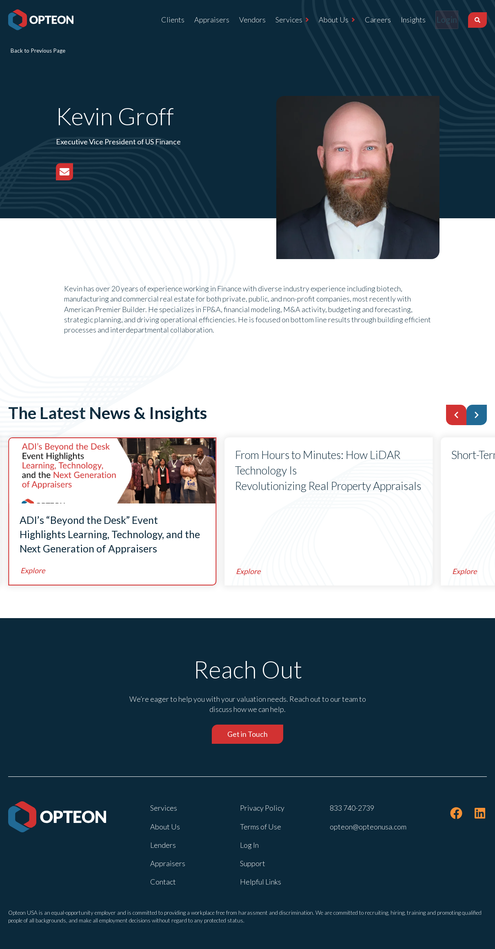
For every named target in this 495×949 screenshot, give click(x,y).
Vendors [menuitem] (242, 19)
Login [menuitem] (442, 19)
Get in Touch (247, 733)
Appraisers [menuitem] (201, 19)
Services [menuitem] (278, 19)
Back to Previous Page (38, 50)
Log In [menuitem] (249, 844)
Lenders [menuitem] (163, 844)
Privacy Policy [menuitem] (262, 807)
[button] (456, 415)
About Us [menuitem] (323, 19)
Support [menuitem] (252, 863)
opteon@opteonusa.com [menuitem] (368, 826)
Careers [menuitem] (367, 19)
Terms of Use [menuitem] (260, 826)
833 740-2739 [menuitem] (352, 807)
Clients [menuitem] (162, 19)
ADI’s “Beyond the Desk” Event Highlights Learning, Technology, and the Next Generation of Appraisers (110, 534)
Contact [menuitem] (163, 881)
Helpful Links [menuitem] (260, 881)
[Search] (477, 20)
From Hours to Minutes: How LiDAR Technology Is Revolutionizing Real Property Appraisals (328, 470)
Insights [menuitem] (402, 19)
